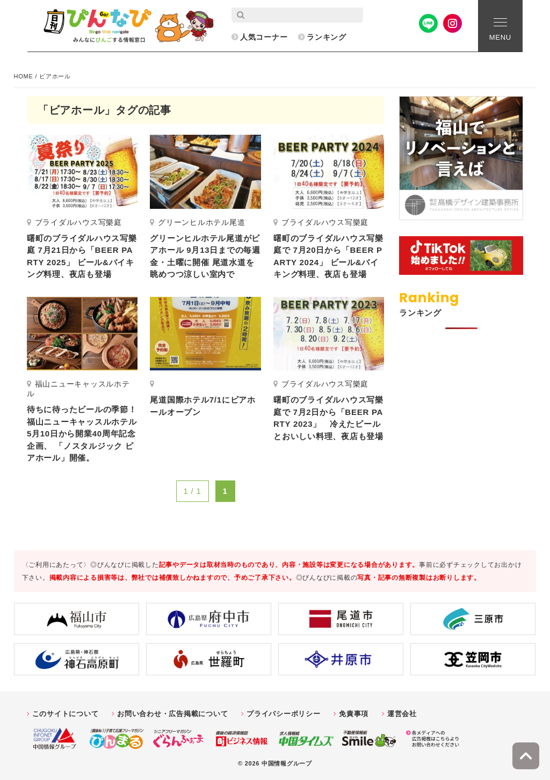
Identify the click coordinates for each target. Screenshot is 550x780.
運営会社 (402, 714)
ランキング (326, 37)
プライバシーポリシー (284, 714)
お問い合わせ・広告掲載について (172, 714)
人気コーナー (264, 37)
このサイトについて (65, 714)
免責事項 (353, 714)
